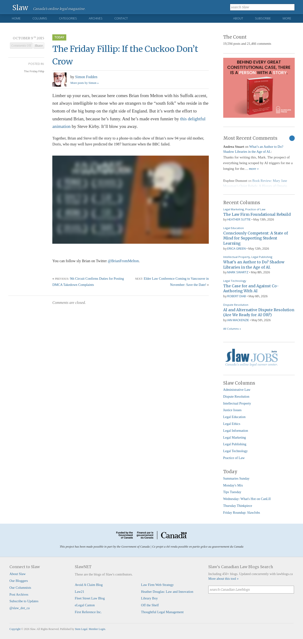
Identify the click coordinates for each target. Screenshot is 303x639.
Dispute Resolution (235, 304)
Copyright (15, 629)
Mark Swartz (237, 272)
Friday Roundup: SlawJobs (241, 512)
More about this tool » (223, 578)
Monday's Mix (233, 485)
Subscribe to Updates (23, 601)
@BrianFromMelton (123, 261)
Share (39, 45)
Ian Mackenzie (238, 320)
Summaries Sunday (236, 478)
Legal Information (235, 430)
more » (254, 169)
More (287, 18)
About (238, 18)
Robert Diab (236, 296)
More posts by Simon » (84, 83)
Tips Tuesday (232, 492)
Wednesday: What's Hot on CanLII (247, 499)
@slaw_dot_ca (19, 608)
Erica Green (236, 248)
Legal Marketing (233, 209)
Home (16, 18)
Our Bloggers (18, 581)
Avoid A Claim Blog (89, 585)
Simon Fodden (86, 77)
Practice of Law (255, 209)
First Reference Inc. (88, 612)
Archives (95, 18)
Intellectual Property (236, 257)
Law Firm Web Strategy (157, 585)
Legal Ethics (231, 424)
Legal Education (233, 228)
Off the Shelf (150, 605)
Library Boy (149, 598)
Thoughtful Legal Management (162, 612)
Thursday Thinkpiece (237, 506)
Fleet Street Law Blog (90, 598)
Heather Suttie (239, 219)
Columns (39, 18)
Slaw (20, 7)
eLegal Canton (85, 605)
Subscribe (263, 18)
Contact (121, 18)
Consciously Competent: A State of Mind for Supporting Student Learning (255, 238)
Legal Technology (234, 281)
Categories (68, 18)
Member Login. (97, 629)
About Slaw (17, 574)
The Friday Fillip (34, 71)
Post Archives (18, 594)
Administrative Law (237, 390)
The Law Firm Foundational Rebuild (257, 214)
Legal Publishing (261, 257)
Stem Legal (81, 629)
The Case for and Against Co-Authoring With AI (251, 288)
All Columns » (232, 328)
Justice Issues (232, 410)
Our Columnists (20, 588)
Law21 (79, 592)
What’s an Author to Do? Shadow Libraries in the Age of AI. (253, 265)
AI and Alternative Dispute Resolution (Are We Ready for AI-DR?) (258, 312)
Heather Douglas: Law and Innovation (167, 592)
